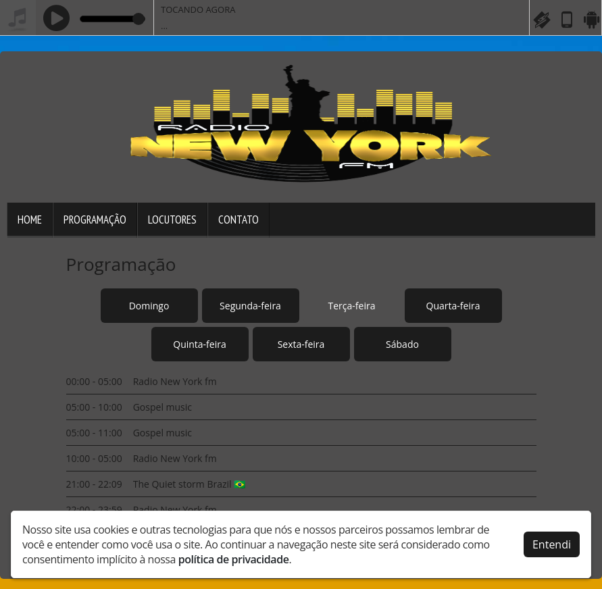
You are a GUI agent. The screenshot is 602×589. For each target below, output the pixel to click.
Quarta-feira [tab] (453, 305)
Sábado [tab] (402, 344)
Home (30, 219)
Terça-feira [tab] (352, 305)
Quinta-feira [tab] (199, 344)
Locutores (172, 219)
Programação (95, 219)
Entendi (551, 543)
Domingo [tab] (149, 305)
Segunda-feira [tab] (250, 305)
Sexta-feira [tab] (301, 344)
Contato (238, 219)
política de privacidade (233, 557)
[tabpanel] (301, 445)
